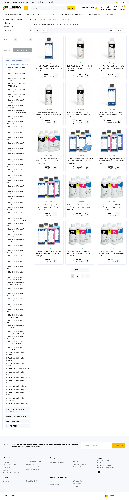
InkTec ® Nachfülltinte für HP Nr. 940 (17, 305)
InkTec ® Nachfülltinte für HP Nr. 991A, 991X (17, 348)
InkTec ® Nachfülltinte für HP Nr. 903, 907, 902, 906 (17, 278)
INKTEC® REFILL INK (57, 462)
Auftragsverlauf (55, 484)
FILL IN (75, 461)
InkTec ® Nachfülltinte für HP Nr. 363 (17, 225)
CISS (51, 465)
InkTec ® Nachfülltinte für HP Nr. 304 (17, 214)
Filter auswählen (22, 50)
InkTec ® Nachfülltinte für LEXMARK (15, 354)
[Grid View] (44, 30)
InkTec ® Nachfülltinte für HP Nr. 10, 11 (17, 101)
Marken (32, 2)
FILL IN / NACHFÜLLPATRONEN (16, 416)
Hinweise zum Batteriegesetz (36, 467)
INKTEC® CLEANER (79, 464)
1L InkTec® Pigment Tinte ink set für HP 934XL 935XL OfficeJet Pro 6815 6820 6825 (111, 68)
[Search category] (69, 8)
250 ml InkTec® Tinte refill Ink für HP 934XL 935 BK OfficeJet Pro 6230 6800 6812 (112, 114)
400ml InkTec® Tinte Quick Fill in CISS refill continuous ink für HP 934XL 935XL (47, 207)
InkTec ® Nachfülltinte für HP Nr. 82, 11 (17, 160)
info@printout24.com (105, 468)
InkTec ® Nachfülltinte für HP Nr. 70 (17, 139)
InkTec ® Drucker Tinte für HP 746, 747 (16, 90)
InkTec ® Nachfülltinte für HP (16, 64)
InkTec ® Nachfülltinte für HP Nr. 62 (17, 133)
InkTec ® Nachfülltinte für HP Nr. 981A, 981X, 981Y (17, 343)
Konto (52, 482)
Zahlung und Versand (20, 2)
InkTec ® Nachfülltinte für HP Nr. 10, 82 (17, 106)
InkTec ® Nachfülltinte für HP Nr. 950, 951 (17, 311)
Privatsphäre (7, 467)
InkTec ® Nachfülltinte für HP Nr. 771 (17, 262)
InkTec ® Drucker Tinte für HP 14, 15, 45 (16, 69)
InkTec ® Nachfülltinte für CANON (15, 364)
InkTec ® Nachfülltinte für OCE (17, 386)
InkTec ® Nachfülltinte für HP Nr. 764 (17, 257)
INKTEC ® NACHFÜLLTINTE (15, 60)
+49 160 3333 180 (104, 465)
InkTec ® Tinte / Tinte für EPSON (17, 369)
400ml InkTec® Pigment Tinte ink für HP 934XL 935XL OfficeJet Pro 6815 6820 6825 (112, 161)
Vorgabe (121, 30)
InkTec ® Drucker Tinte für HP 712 (16, 80)
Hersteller (6, 482)
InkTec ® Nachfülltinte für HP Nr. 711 (17, 241)
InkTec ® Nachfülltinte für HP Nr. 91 (17, 187)
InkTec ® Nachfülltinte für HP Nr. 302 (17, 203)
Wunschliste (77, 481)
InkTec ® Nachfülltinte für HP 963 (17, 321)
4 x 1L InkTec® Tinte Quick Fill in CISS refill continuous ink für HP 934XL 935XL (47, 161)
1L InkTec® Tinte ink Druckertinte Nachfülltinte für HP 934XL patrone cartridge (48, 114)
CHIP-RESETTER (11, 426)
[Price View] (50, 30)
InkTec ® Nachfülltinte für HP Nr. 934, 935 (17, 300)
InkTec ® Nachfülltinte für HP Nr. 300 (17, 192)
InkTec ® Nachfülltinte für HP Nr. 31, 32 (17, 123)
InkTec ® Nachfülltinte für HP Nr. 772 (17, 268)
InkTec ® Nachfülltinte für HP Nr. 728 (17, 251)
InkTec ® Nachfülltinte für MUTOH (15, 382)
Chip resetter (77, 467)
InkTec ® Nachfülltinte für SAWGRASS (15, 399)
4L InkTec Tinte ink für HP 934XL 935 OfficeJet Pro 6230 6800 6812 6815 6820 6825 (111, 207)
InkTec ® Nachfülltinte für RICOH (17, 389)
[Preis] (8, 39)
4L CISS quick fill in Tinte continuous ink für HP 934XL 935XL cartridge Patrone (80, 207)
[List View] (37, 30)
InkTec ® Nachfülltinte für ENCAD (18, 377)
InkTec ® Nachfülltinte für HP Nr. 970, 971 (17, 327)
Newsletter (77, 484)
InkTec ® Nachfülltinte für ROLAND (15, 394)
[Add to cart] (56, 75)
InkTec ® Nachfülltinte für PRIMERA (15, 359)
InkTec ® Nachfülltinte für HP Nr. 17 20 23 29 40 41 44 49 (17, 112)
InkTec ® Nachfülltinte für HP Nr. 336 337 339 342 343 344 (17, 219)
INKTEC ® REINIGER (13, 421)
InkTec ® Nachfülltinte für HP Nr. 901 (17, 273)
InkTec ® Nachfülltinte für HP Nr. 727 (17, 246)
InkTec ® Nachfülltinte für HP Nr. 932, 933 (17, 294)
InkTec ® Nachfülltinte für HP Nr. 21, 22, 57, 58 (17, 117)
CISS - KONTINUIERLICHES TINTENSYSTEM (15, 410)
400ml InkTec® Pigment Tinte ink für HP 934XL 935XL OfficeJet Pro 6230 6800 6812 (80, 161)
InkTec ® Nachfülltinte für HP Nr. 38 (17, 128)
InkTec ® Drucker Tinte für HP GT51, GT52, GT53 (16, 96)
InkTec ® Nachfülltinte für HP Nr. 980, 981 (17, 337)
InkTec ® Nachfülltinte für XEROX (17, 403)
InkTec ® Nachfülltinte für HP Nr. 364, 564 (17, 230)
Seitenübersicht (31, 481)
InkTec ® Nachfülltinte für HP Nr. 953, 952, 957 (17, 316)
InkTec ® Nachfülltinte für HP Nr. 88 (17, 182)
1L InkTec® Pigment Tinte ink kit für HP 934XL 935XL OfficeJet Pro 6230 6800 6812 (80, 68)
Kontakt (50, 2)
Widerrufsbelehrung (33, 469)
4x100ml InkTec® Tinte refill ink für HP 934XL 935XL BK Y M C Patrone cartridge (48, 253)
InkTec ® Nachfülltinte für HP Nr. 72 (17, 144)
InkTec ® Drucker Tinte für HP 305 (16, 74)
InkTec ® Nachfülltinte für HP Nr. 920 (17, 289)
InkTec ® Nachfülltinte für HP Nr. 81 (17, 155)
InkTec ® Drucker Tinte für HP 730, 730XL (16, 85)
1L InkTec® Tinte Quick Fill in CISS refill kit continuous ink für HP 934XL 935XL (80, 114)
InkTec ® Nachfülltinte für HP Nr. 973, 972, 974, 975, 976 (17, 332)
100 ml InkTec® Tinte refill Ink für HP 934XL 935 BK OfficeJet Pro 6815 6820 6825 (49, 68)
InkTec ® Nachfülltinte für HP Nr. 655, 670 (17, 235)
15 (111, 30)
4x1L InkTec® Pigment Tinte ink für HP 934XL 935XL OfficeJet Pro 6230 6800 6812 (80, 253)
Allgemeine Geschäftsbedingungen (11, 471)
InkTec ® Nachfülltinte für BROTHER (15, 373)
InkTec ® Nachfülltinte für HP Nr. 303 (17, 208)
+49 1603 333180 (86, 8)
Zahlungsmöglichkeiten (34, 461)
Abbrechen (7, 50)
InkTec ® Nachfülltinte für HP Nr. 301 (17, 198)
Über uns (6, 2)
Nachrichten (42, 2)
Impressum (30, 464)
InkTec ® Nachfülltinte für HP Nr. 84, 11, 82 (17, 171)
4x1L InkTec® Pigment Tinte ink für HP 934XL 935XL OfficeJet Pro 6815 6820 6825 (111, 253)
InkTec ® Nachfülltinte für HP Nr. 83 (17, 165)
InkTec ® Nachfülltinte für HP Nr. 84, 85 (17, 176)
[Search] (72, 8)
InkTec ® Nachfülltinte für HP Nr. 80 (17, 149)
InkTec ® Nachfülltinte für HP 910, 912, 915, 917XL (17, 284)
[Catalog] (26, 8)
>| (87, 276)
